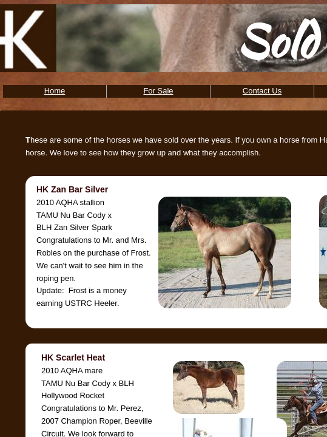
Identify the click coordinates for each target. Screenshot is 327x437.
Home (55, 90)
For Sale (158, 90)
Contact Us (262, 90)
